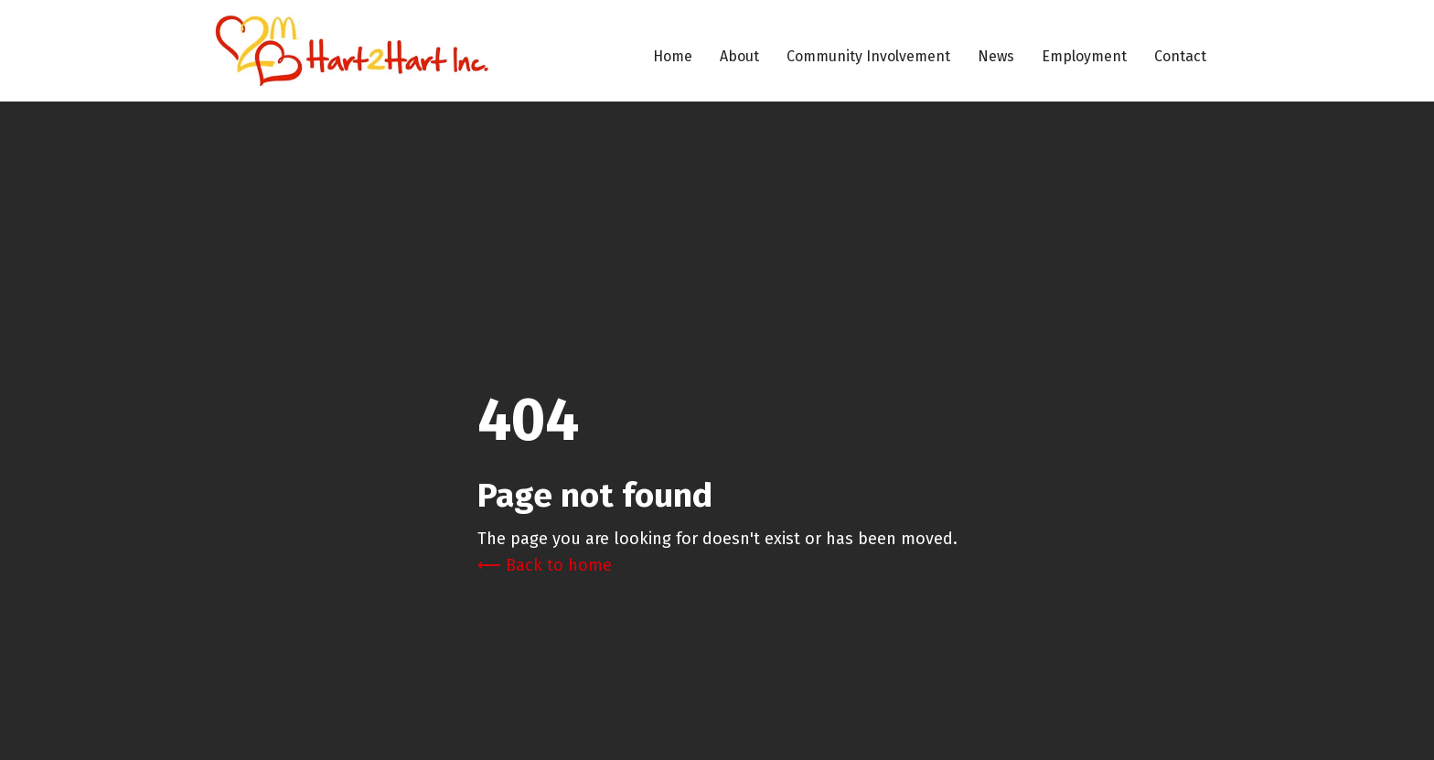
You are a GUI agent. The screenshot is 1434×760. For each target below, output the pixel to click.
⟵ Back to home (544, 565)
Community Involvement (868, 56)
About (739, 56)
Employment (1084, 56)
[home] (351, 51)
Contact (1180, 56)
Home (672, 56)
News (996, 56)
